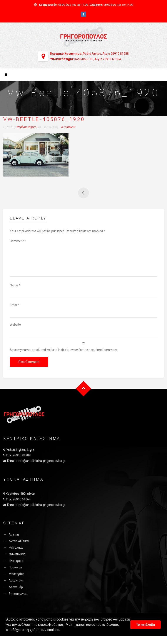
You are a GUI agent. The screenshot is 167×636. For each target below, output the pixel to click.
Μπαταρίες (16, 574)
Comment (18, 241)
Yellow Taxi (83, 192)
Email (15, 305)
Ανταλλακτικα (19, 541)
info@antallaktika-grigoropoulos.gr (41, 461)
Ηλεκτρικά (16, 561)
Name (15, 285)
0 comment (68, 127)
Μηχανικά (16, 547)
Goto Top (83, 388)
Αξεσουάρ (16, 587)
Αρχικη (14, 534)
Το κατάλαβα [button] (145, 624)
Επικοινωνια (18, 593)
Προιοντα (15, 567)
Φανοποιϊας (17, 554)
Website (15, 324)
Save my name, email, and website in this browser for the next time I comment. (64, 350)
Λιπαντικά (16, 580)
